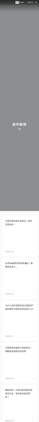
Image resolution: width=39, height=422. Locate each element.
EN (36, 2)
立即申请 (30, 2)
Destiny (22, 2)
